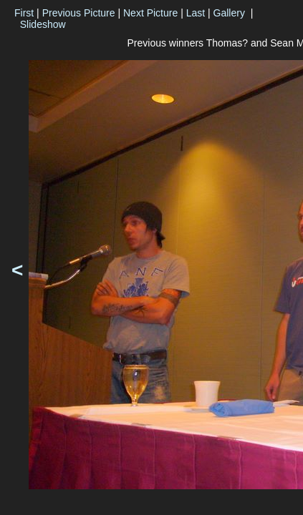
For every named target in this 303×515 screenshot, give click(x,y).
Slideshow (43, 24)
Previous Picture (78, 13)
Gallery (229, 13)
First (24, 13)
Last (195, 13)
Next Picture (150, 13)
